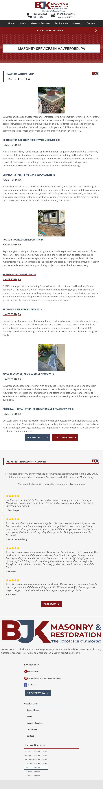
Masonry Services (40, 23)
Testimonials (61, 23)
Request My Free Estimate (50, 30)
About (22, 23)
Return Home (63, 671)
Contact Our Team (64, 437)
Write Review (50, 604)
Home (11, 23)
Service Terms (11, 760)
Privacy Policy (42, 760)
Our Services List (36, 437)
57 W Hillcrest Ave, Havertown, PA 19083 (23, 679)
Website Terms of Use (26, 760)
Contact (91, 23)
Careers (77, 23)
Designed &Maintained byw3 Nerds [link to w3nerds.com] (89, 774)
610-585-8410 (12, 672)
